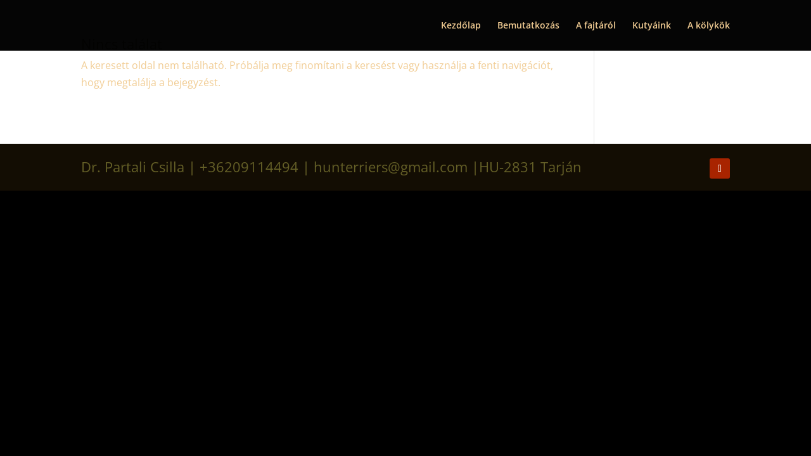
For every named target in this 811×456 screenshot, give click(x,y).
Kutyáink (651, 26)
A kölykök (708, 26)
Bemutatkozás (528, 26)
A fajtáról (596, 26)
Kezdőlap (461, 26)
